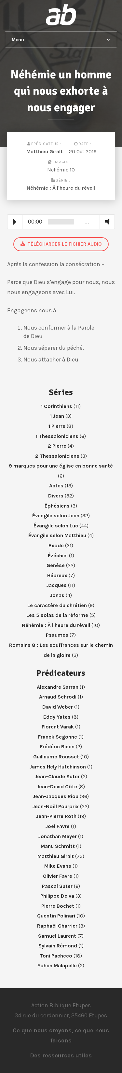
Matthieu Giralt (44, 151)
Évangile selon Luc (56, 526)
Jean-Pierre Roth (56, 816)
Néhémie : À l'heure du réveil (61, 188)
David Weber (57, 707)
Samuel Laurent (57, 936)
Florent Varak (58, 727)
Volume (106, 221)
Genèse (56, 565)
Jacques (57, 585)
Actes (56, 485)
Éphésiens (57, 506)
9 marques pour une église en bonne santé (61, 466)
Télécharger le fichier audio (61, 244)
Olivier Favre (57, 876)
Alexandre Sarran (57, 687)
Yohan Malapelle (57, 965)
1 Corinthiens (56, 406)
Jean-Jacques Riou (55, 796)
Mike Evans (57, 866)
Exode (56, 545)
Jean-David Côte (57, 786)
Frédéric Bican (57, 746)
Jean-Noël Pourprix (56, 806)
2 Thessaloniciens (57, 456)
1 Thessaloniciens (57, 436)
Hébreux (57, 575)
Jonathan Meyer (57, 836)
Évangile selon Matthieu (57, 535)
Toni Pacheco (56, 956)
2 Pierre (57, 446)
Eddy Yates (57, 717)
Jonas (57, 595)
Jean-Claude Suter (57, 776)
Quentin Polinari (56, 916)
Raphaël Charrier (57, 926)
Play (14, 222)
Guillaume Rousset (56, 757)
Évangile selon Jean (55, 515)
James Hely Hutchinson (58, 767)
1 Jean (57, 416)
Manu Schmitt (58, 846)
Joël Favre (58, 826)
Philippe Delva (57, 896)
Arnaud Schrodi (57, 697)
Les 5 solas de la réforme (57, 615)
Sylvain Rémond (57, 946)
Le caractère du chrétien (57, 605)
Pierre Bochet (57, 906)
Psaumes (57, 635)
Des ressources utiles (61, 1055)
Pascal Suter (57, 886)
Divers (55, 496)
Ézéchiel (58, 555)
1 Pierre (56, 426)
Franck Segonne (57, 737)
